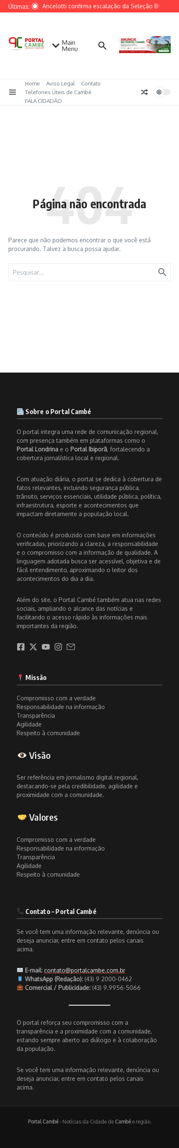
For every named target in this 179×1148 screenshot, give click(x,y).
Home (32, 83)
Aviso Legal (60, 83)
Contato (91, 83)
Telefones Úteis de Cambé (58, 92)
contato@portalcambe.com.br (84, 970)
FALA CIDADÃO (43, 100)
